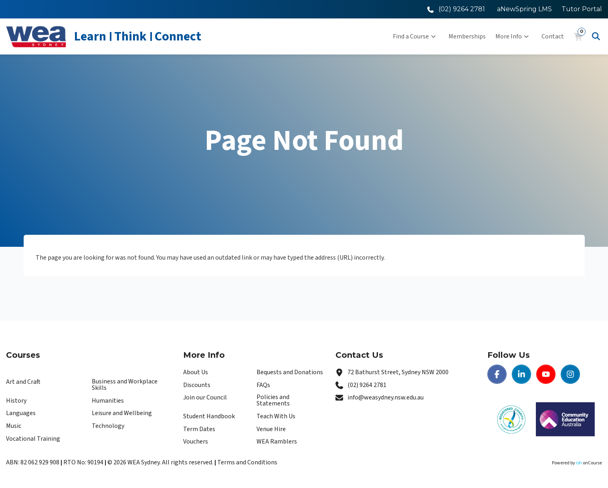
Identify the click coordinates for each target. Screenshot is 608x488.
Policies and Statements (273, 400)
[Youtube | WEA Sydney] (545, 374)
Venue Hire (271, 429)
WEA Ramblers (277, 441)
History (16, 400)
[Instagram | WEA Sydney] (570, 374)
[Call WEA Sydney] (456, 9)
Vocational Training (33, 439)
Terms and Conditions (247, 462)
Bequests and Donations (290, 372)
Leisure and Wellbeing (122, 413)
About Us (195, 372)
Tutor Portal (582, 9)
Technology (108, 426)
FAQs (263, 385)
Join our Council (205, 397)
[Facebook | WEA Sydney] (497, 374)
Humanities (108, 400)
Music (13, 426)
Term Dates (199, 429)
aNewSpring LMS (524, 9)
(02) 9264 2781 (366, 385)
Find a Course (414, 36)
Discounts (196, 385)
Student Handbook (209, 416)
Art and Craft (23, 382)
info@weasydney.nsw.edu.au (385, 397)
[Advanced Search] (596, 36)
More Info (512, 36)
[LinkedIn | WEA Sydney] (521, 374)
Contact (552, 36)
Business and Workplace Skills (125, 384)
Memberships (467, 36)
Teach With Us (276, 416)
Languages (21, 413)
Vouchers (195, 441)
